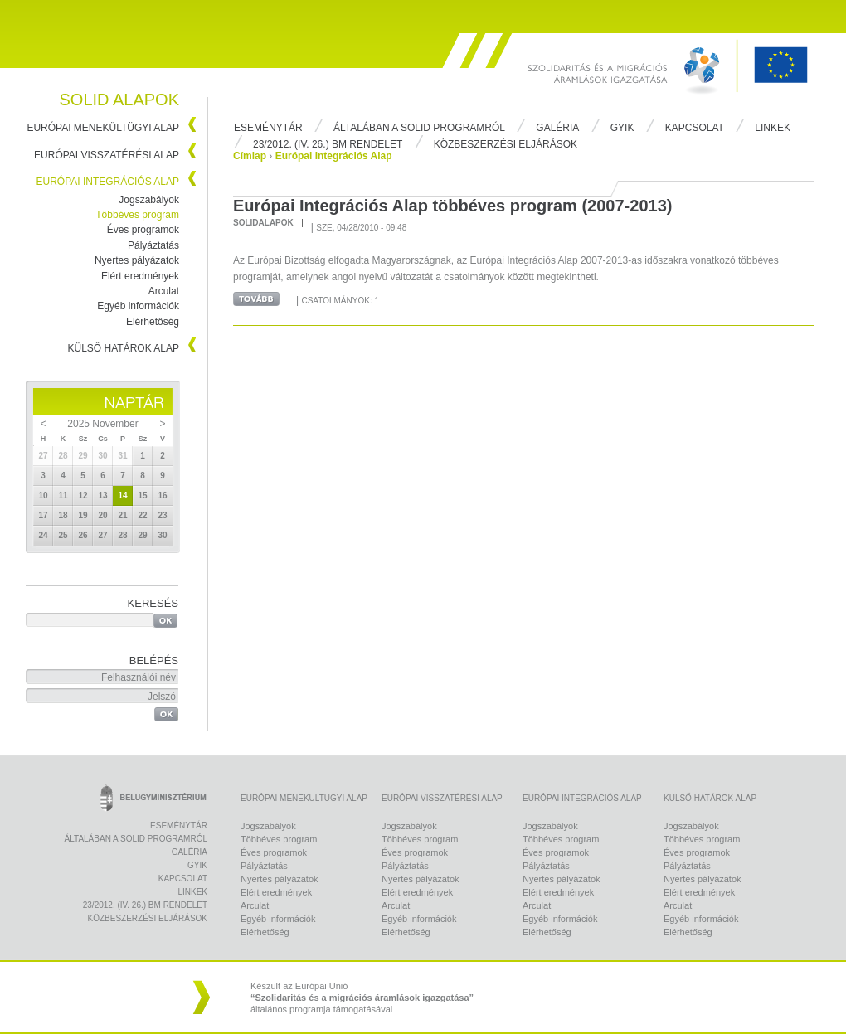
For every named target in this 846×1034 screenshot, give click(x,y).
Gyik (622, 127)
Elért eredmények (140, 276)
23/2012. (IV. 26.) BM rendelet (327, 144)
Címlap (249, 156)
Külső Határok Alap (124, 348)
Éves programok (143, 229)
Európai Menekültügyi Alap (103, 127)
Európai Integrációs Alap (108, 181)
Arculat (163, 291)
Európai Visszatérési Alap (106, 155)
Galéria (557, 127)
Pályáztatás (153, 245)
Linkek (772, 127)
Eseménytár (268, 127)
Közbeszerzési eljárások (505, 144)
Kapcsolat (694, 127)
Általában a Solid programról (419, 127)
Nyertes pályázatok (137, 260)
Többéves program (137, 215)
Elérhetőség (152, 322)
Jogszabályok (149, 200)
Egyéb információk (138, 306)
